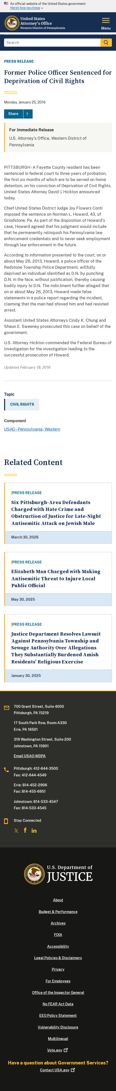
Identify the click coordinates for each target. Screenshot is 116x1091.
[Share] (18, 114)
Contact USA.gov (58, 1070)
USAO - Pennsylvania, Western (32, 429)
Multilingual (58, 1039)
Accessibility (58, 946)
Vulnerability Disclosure (58, 1027)
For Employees (58, 981)
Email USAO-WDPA (30, 756)
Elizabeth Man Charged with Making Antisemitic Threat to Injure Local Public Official (55, 579)
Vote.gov (58, 1050)
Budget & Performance (58, 912)
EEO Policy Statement (58, 1015)
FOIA (58, 935)
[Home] (35, 29)
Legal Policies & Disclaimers (58, 958)
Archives (58, 923)
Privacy (58, 969)
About (58, 900)
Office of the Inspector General (58, 993)
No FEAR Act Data (58, 1004)
